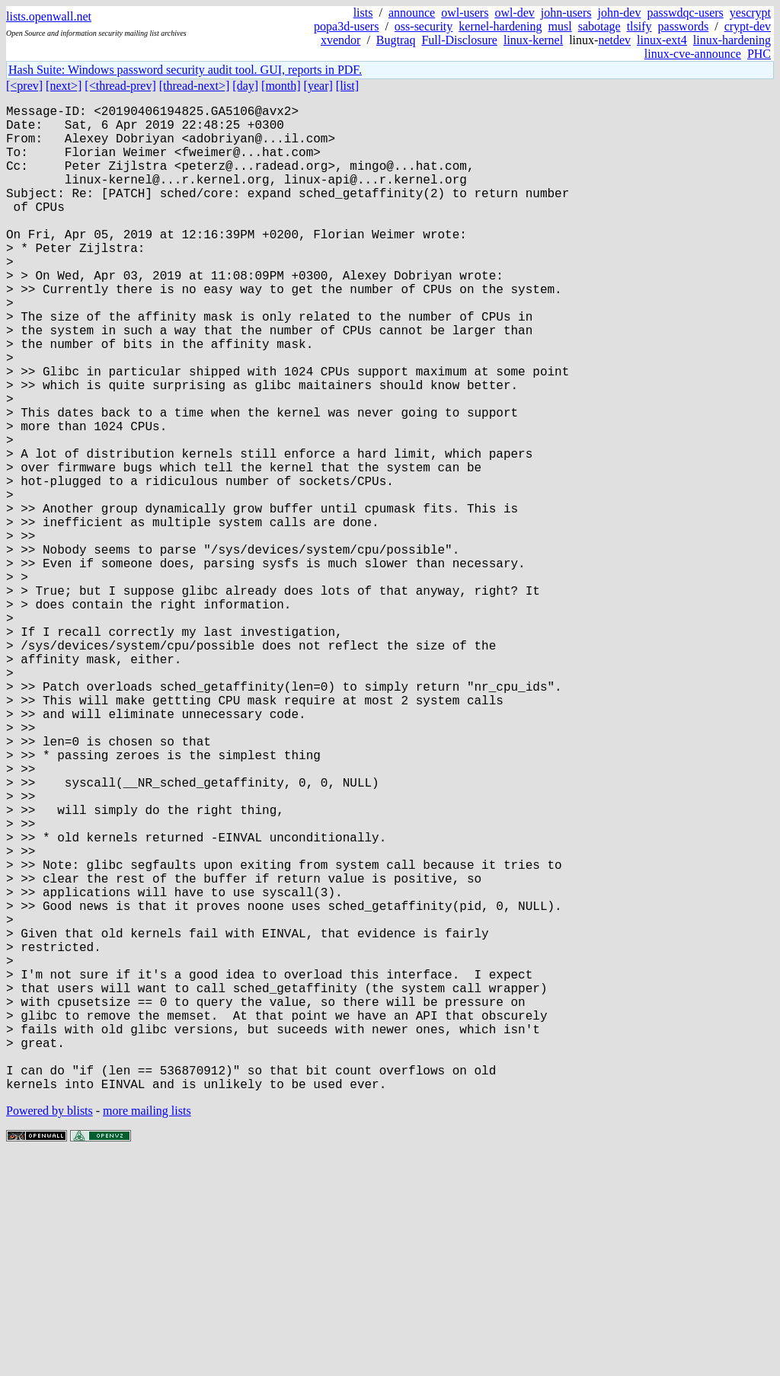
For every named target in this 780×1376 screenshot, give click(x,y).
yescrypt (750, 12)
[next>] (64, 85)
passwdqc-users (685, 12)
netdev (614, 40)
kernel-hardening (500, 26)
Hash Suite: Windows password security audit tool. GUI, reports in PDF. (185, 69)
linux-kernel (533, 40)
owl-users (464, 12)
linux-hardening (732, 40)
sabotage (599, 26)
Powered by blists (49, 1329)
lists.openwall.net (48, 16)
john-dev (619, 12)
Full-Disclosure (459, 40)
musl (560, 26)
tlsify (639, 26)
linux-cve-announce (692, 53)
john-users (566, 12)
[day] (245, 85)
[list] (347, 85)
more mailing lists (147, 1329)
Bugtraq (396, 40)
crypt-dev (747, 26)
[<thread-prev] (120, 85)
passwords (683, 26)
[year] (318, 85)
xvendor (340, 40)
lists (363, 12)
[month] (281, 85)
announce (411, 12)
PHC (759, 53)
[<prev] (24, 85)
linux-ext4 (662, 40)
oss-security (423, 26)
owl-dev (514, 12)
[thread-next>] (194, 85)
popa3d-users (346, 26)
